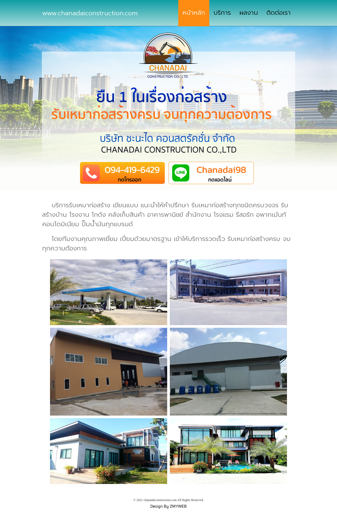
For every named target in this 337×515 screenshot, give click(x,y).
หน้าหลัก (193, 12)
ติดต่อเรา (278, 12)
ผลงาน (248, 12)
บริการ (222, 12)
